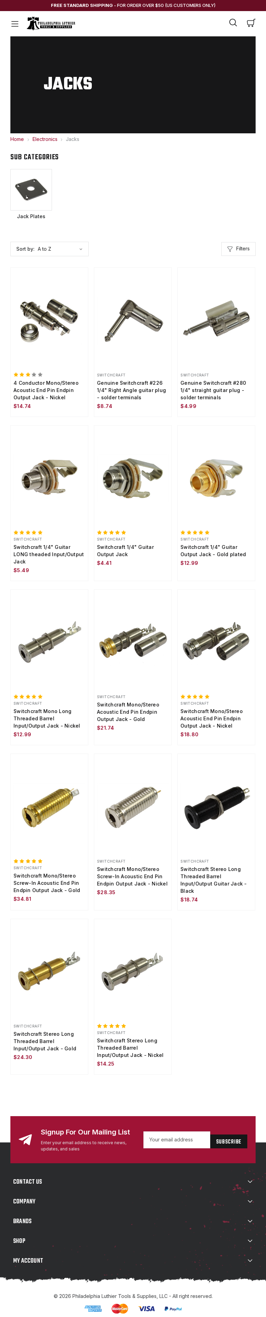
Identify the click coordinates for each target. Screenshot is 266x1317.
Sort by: (25, 248)
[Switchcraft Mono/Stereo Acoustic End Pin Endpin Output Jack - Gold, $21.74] (133, 640)
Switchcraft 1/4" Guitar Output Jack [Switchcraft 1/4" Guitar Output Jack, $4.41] (125, 547)
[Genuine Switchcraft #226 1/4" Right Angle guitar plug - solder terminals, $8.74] (133, 320)
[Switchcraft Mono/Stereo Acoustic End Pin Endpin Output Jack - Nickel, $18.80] (216, 640)
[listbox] (62, 249)
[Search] (233, 23)
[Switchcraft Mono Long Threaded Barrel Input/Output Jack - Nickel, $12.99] (49, 640)
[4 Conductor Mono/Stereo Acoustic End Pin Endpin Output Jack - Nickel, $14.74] (49, 320)
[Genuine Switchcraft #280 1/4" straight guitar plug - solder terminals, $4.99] (216, 320)
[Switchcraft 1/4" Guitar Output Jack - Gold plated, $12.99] (216, 476)
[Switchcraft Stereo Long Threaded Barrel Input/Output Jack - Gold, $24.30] (49, 966)
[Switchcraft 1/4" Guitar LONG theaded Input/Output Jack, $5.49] (49, 476)
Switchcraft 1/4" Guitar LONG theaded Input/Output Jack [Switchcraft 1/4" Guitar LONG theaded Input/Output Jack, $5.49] (49, 551)
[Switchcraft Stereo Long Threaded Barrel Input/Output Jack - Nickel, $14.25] (133, 966)
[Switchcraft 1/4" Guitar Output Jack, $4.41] (133, 476)
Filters (238, 249)
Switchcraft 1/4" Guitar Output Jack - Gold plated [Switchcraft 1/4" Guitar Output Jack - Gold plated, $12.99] (213, 547)
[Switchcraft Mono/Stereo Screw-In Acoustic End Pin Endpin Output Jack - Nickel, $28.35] (133, 803)
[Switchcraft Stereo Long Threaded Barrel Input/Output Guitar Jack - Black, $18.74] (216, 803)
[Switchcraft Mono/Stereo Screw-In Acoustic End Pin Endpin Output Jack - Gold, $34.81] (49, 803)
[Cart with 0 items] (251, 23)
